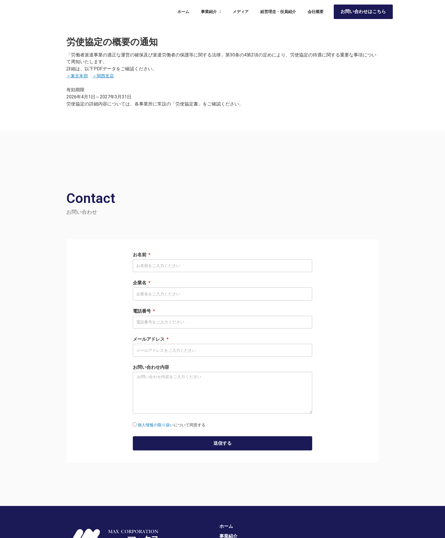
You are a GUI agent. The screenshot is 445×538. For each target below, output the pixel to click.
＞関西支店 (105, 76)
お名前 (140, 254)
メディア (241, 13)
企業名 (140, 282)
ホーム (183, 13)
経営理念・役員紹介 (278, 13)
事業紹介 (211, 13)
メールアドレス (149, 339)
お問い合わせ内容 (151, 367)
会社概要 (316, 13)
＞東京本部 (77, 76)
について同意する (171, 425)
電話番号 (142, 311)
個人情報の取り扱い (155, 425)
